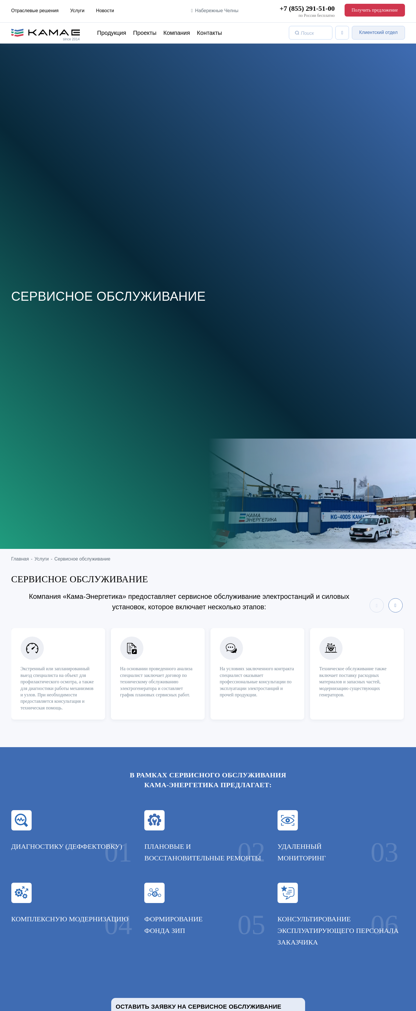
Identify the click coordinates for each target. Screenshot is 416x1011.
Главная (20, 558)
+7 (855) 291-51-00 (307, 8)
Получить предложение (375, 10)
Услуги (77, 10)
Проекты (144, 33)
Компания (176, 33)
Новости (105, 10)
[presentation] (377, 605)
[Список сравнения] (342, 32)
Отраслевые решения (35, 10)
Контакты (209, 33)
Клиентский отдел (378, 32)
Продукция (111, 33)
